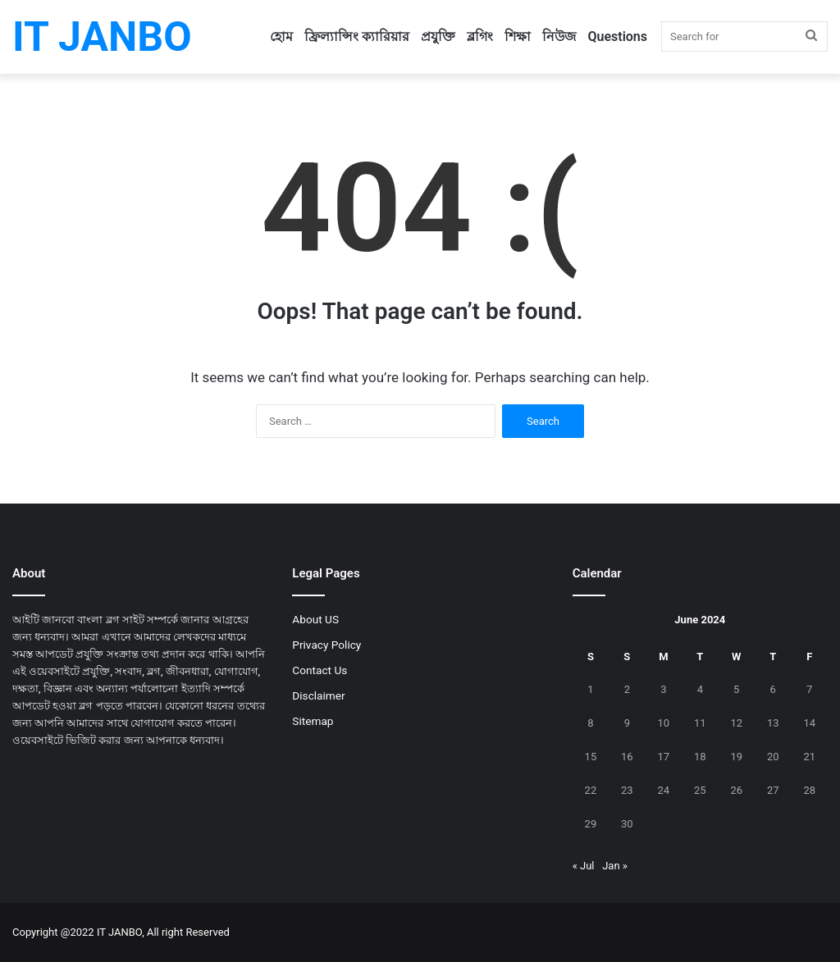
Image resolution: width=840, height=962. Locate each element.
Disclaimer (318, 695)
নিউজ (559, 36)
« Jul (584, 865)
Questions (617, 36)
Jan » (615, 865)
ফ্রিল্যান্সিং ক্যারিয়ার (356, 36)
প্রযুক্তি (438, 36)
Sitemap (312, 720)
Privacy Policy (326, 644)
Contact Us (319, 670)
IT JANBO (119, 932)
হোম (281, 36)
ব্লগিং (480, 36)
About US (315, 619)
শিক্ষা (517, 36)
